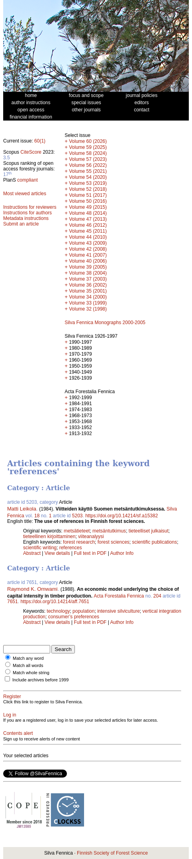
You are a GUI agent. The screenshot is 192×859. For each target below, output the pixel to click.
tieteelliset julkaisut (148, 531)
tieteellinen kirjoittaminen (49, 536)
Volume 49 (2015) (88, 207)
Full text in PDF (90, 553)
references (70, 547)
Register (12, 696)
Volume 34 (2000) (88, 297)
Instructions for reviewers (29, 207)
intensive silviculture (118, 611)
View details (58, 553)
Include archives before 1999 (40, 679)
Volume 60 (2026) (88, 141)
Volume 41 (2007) (88, 255)
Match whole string (31, 672)
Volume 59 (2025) (88, 147)
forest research (79, 542)
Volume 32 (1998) (88, 309)
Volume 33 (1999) (88, 303)
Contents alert (18, 733)
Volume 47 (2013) (88, 219)
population (83, 611)
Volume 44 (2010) (88, 237)
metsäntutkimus (109, 531)
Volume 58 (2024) (88, 153)
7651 (12, 601)
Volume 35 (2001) (88, 291)
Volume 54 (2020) (88, 177)
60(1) (39, 141)
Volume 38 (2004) (88, 273)
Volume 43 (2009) (88, 243)
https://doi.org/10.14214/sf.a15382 (121, 516)
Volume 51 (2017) (88, 195)
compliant (27, 180)
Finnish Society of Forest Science (112, 853)
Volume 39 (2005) (88, 267)
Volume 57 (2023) (88, 159)
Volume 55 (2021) (88, 171)
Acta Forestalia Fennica (119, 596)
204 (157, 596)
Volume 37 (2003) (88, 279)
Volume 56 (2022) (88, 165)
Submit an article (21, 224)
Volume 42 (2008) (88, 249)
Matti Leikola (21, 509)
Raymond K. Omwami (32, 589)
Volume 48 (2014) (88, 213)
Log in (9, 715)
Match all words (28, 665)
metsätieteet (77, 531)
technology (58, 611)
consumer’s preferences (73, 617)
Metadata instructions (26, 218)
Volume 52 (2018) (88, 189)
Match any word (28, 658)
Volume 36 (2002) (88, 285)
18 (36, 516)
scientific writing (40, 547)
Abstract (32, 553)
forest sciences (113, 542)
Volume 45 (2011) (88, 231)
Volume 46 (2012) (88, 225)
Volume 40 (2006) (88, 261)
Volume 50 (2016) (88, 201)
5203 (77, 516)
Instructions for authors (27, 213)
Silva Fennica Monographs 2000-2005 (105, 322)
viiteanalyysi (91, 536)
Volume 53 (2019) (88, 183)
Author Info (122, 553)
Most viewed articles (24, 193)
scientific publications (154, 542)
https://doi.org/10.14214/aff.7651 (54, 601)
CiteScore (30, 152)
